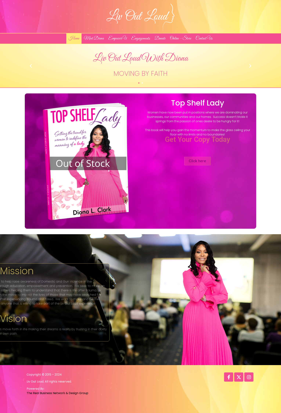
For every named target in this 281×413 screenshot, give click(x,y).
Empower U (117, 38)
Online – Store (180, 38)
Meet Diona (94, 38)
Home (74, 38)
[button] (138, 83)
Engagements (140, 38)
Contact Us (204, 38)
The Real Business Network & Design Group (57, 393)
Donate (159, 38)
